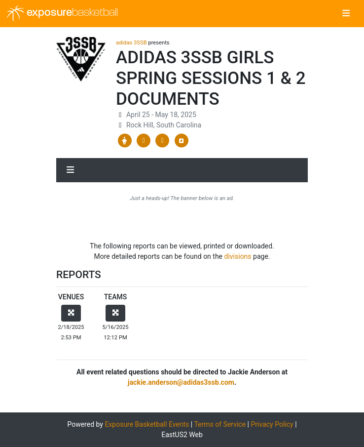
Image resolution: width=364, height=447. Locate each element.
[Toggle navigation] (346, 14)
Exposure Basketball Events (147, 424)
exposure (62, 13)
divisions (238, 256)
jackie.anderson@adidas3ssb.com (181, 382)
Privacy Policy (272, 424)
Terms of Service (220, 424)
